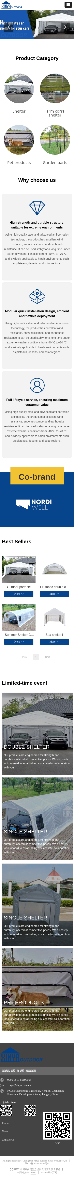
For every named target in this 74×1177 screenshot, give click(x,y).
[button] (68, 5)
